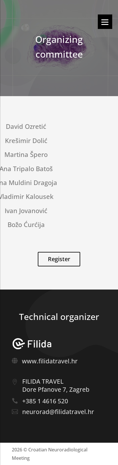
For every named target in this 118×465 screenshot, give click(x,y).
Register (59, 259)
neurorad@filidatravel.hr (58, 412)
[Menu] (105, 21)
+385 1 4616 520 (45, 401)
